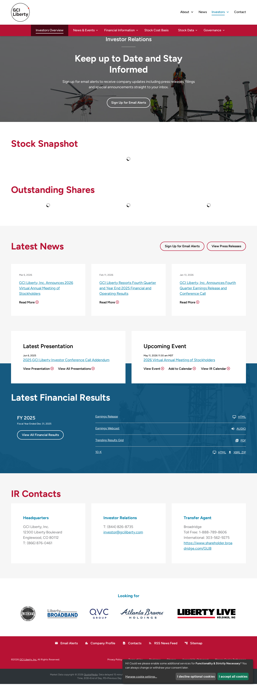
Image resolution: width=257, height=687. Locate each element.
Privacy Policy (114, 662)
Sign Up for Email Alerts (182, 249)
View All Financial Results (40, 438)
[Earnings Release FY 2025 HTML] (170, 420)
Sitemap (193, 646)
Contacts (131, 646)
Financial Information (119, 30)
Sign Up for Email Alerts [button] (128, 105)
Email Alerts (66, 646)
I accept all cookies (233, 676)
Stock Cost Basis (156, 30)
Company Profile (100, 646)
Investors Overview (49, 30)
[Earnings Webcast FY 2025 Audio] (170, 431)
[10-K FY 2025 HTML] (160, 455)
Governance (212, 30)
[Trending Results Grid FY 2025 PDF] (170, 443)
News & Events (84, 30)
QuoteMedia (91, 677)
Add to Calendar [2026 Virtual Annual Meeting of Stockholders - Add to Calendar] (180, 371)
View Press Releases (226, 249)
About (184, 12)
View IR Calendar (213, 371)
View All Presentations (74, 371)
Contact (240, 12)
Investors (218, 12)
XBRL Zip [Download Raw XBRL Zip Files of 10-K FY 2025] (237, 455)
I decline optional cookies (196, 676)
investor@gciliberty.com (123, 535)
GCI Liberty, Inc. (28, 662)
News (203, 12)
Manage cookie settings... (141, 676)
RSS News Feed (163, 646)
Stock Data (186, 30)
